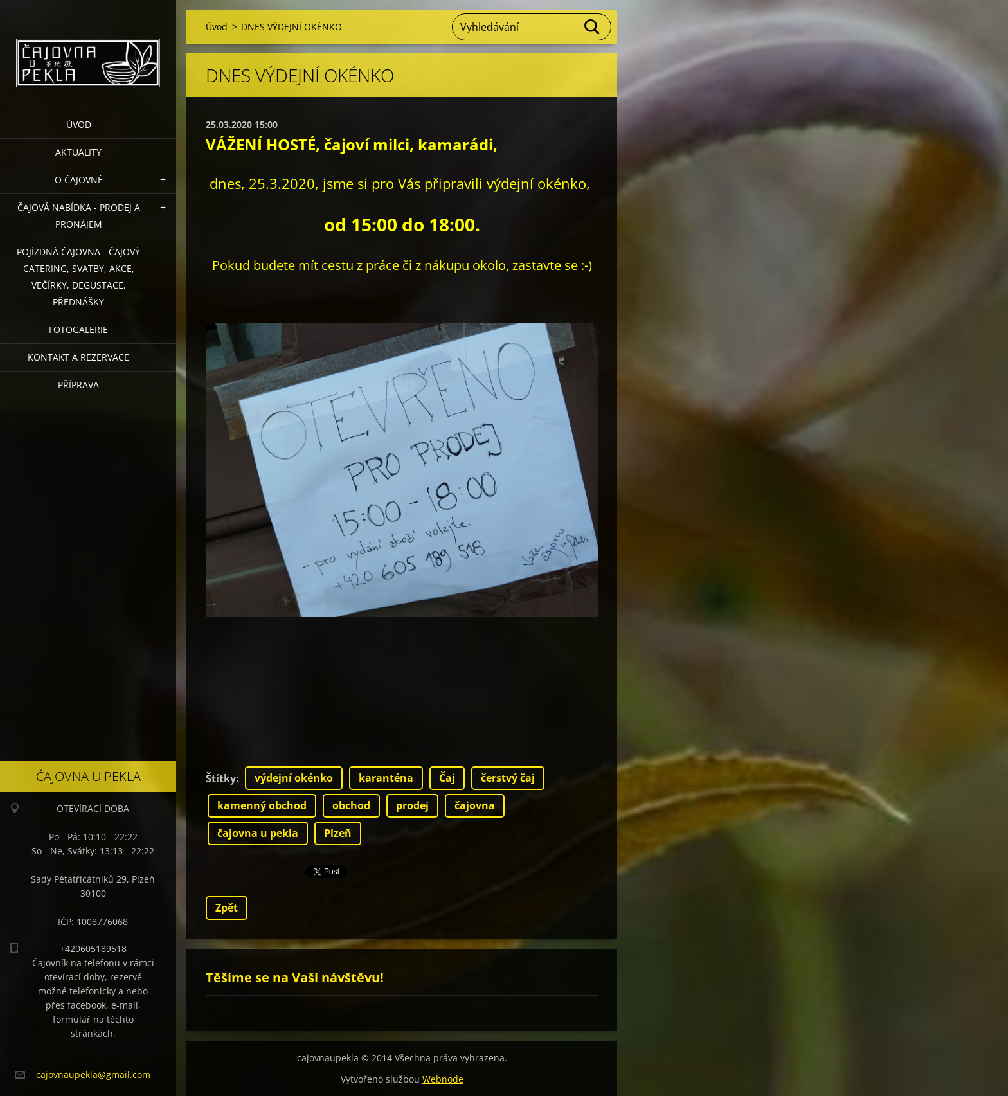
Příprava (78, 385)
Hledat (592, 27)
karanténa (386, 778)
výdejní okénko (294, 778)
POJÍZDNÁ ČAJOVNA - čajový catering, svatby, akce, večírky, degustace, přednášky (78, 277)
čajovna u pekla (257, 833)
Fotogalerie (78, 329)
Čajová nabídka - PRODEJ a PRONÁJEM (78, 215)
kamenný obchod (262, 805)
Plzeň (338, 833)
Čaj (447, 778)
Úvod (78, 124)
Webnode (443, 1079)
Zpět (226, 908)
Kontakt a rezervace (78, 357)
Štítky (221, 778)
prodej (412, 805)
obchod (351, 805)
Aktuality (78, 152)
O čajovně (79, 180)
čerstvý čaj (508, 778)
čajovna (475, 805)
